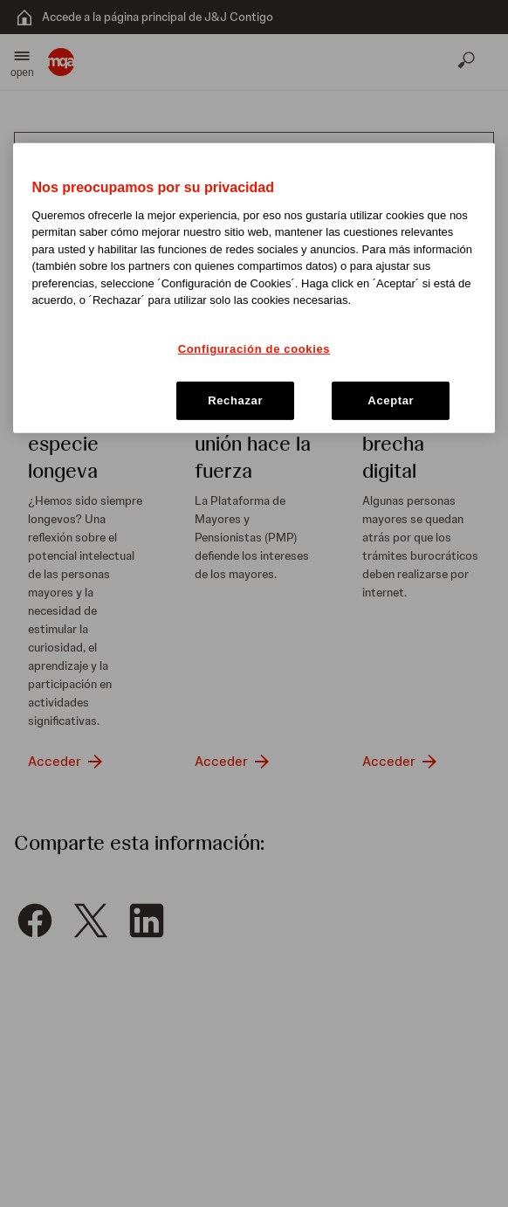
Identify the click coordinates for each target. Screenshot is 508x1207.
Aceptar (390, 400)
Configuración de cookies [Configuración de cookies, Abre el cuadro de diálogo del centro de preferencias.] (254, 348)
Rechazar (235, 400)
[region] (254, 288)
